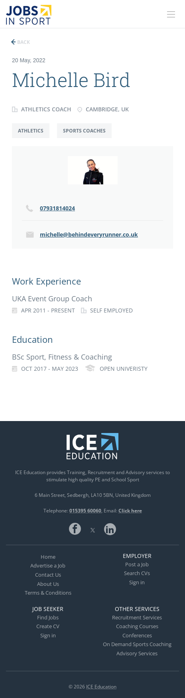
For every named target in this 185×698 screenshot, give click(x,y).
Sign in (137, 582)
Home (48, 556)
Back (23, 42)
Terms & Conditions (48, 592)
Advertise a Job (47, 565)
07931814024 (57, 208)
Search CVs (137, 573)
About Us (48, 583)
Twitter (92, 529)
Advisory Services (136, 653)
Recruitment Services (137, 617)
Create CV (47, 626)
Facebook (75, 529)
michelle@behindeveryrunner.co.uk (89, 234)
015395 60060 (85, 510)
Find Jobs (48, 617)
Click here (130, 510)
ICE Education (101, 686)
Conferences (137, 635)
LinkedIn (110, 529)
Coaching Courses (137, 626)
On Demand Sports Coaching (137, 644)
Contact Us (48, 574)
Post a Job (137, 564)
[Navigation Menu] (171, 14)
